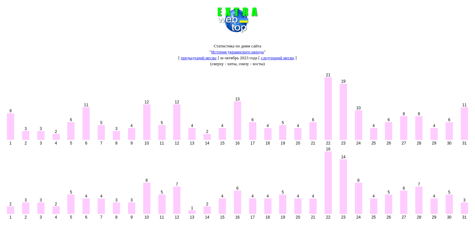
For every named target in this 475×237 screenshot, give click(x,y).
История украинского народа (237, 51)
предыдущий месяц (198, 57)
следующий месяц (277, 57)
